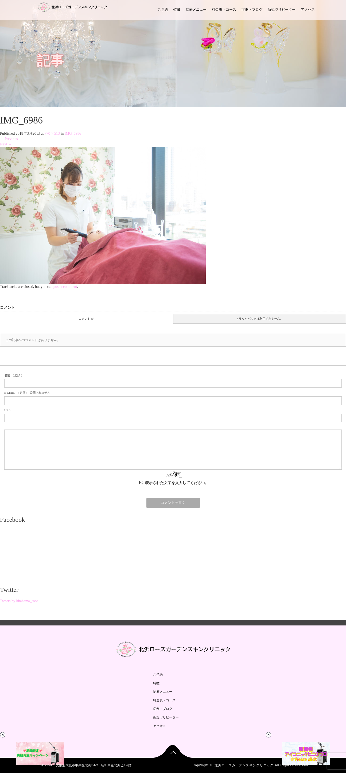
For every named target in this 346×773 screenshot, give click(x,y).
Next (6, 144)
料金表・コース (224, 9)
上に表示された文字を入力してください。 (173, 483)
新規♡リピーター (282, 9)
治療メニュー (196, 9)
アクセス (308, 9)
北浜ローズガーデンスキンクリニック (244, 765)
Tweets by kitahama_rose (19, 601)
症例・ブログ (252, 9)
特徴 (176, 9)
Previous (9, 139)
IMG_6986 (73, 134)
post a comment (65, 287)
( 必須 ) (13, 375)
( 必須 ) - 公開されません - (28, 392)
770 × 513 (52, 134)
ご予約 (163, 9)
